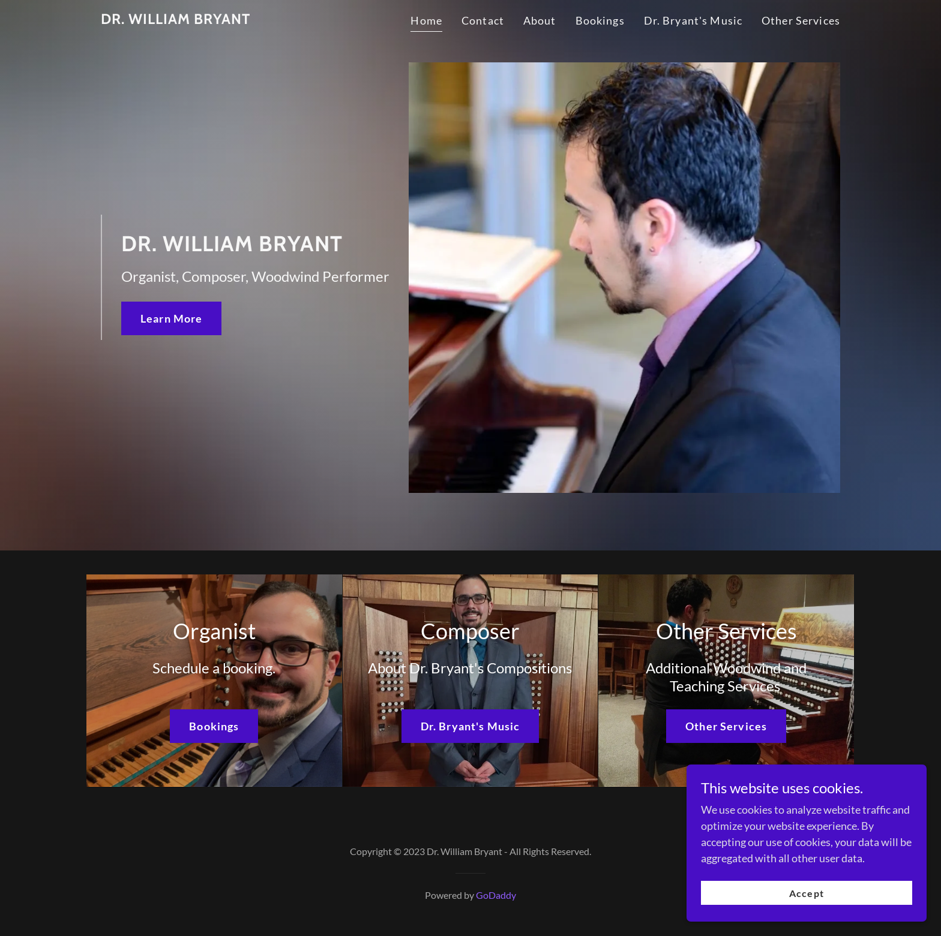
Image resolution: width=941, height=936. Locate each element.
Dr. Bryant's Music (470, 726)
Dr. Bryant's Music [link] (693, 20)
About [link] (539, 20)
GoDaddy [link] (496, 895)
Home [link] (426, 20)
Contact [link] (482, 20)
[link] (175, 19)
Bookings (214, 726)
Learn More (171, 318)
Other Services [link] (801, 20)
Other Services (726, 726)
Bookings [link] (600, 20)
